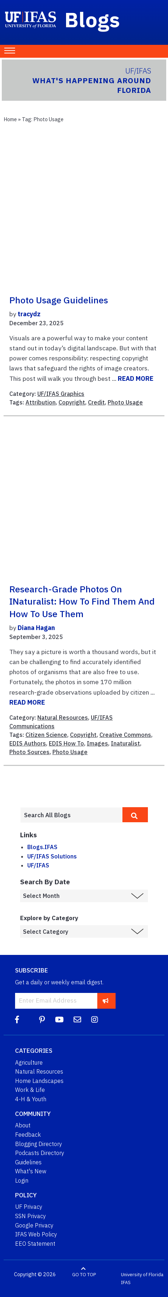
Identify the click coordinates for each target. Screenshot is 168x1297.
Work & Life (30, 1089)
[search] (135, 814)
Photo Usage (125, 402)
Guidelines (28, 1162)
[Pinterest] (42, 1019)
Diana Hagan (36, 628)
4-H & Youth (30, 1099)
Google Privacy (34, 1225)
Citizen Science (46, 734)
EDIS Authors (27, 743)
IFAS (126, 1282)
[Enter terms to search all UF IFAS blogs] (71, 815)
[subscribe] (105, 1000)
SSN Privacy (30, 1216)
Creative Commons (125, 734)
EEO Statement (35, 1243)
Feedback (28, 1134)
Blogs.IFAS (42, 847)
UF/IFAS (38, 865)
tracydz (29, 314)
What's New (30, 1171)
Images (97, 743)
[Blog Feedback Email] (77, 1019)
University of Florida (142, 1275)
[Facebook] (17, 1019)
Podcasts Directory (39, 1152)
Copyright (72, 402)
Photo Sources (29, 752)
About (23, 1125)
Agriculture (29, 1062)
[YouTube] (59, 1019)
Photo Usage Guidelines (58, 300)
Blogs (92, 19)
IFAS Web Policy (36, 1234)
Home (10, 119)
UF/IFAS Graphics (60, 393)
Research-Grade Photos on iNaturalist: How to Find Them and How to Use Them (82, 601)
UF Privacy (28, 1206)
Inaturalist (125, 743)
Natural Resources (62, 717)
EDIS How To (66, 743)
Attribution (40, 402)
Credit (96, 402)
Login (21, 1180)
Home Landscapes (39, 1080)
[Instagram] (94, 1019)
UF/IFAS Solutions (52, 856)
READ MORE (135, 378)
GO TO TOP (84, 1275)
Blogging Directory (38, 1143)
